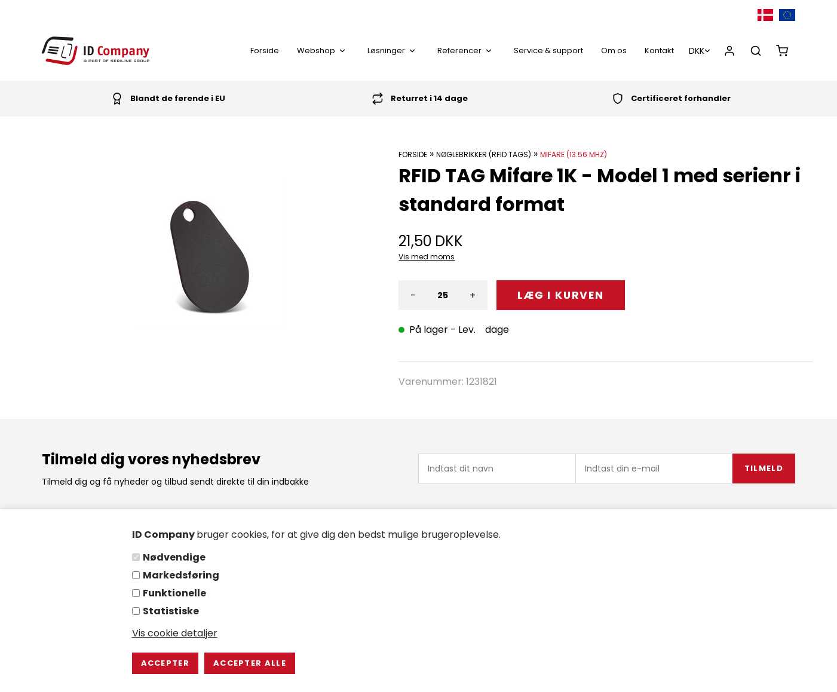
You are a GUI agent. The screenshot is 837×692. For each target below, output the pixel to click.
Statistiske (171, 611)
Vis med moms (426, 257)
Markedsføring (181, 575)
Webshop (323, 50)
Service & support (548, 50)
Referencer (466, 50)
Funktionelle (174, 593)
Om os (614, 50)
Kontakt (659, 50)
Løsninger (393, 50)
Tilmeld (763, 468)
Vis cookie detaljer (174, 633)
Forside (264, 50)
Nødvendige (174, 557)
